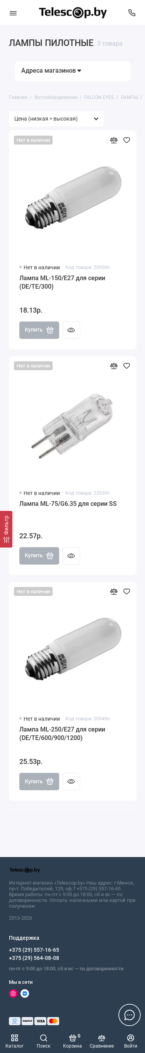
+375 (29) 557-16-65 (34, 950)
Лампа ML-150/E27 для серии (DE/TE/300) (62, 282)
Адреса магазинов (51, 70)
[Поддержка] (132, 13)
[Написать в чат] (129, 1014)
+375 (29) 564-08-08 (34, 958)
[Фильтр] (6, 529)
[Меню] (13, 13)
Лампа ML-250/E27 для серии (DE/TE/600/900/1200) (62, 734)
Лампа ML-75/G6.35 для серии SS (68, 503)
